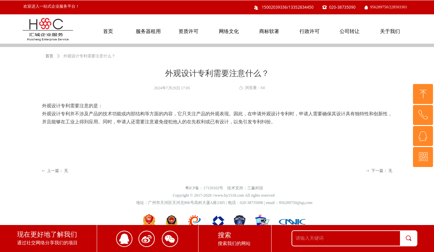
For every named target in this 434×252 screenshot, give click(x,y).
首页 (49, 56)
